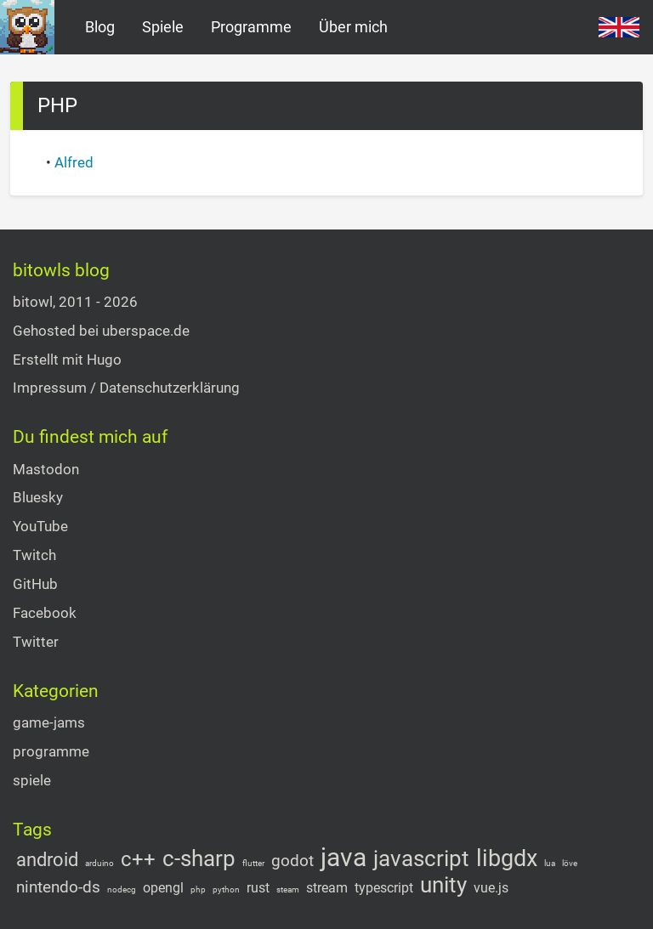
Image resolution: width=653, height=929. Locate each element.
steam (287, 890)
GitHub (35, 583)
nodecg (121, 890)
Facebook (45, 612)
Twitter (36, 641)
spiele (32, 780)
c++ (138, 859)
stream (327, 888)
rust (258, 888)
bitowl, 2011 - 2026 (75, 301)
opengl (163, 888)
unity (443, 885)
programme (51, 751)
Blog (100, 27)
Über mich (353, 27)
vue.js (491, 888)
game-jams (49, 722)
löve (569, 863)
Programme (251, 27)
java (343, 857)
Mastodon (46, 469)
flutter (253, 863)
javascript (421, 858)
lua (549, 863)
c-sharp (199, 858)
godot (292, 861)
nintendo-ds (58, 887)
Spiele (163, 27)
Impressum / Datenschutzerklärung (126, 387)
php (198, 890)
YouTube (40, 526)
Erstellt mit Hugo (67, 359)
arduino (99, 863)
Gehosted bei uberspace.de (101, 330)
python (226, 890)
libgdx (506, 858)
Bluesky (38, 497)
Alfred (74, 162)
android (47, 860)
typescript (384, 888)
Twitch (34, 555)
